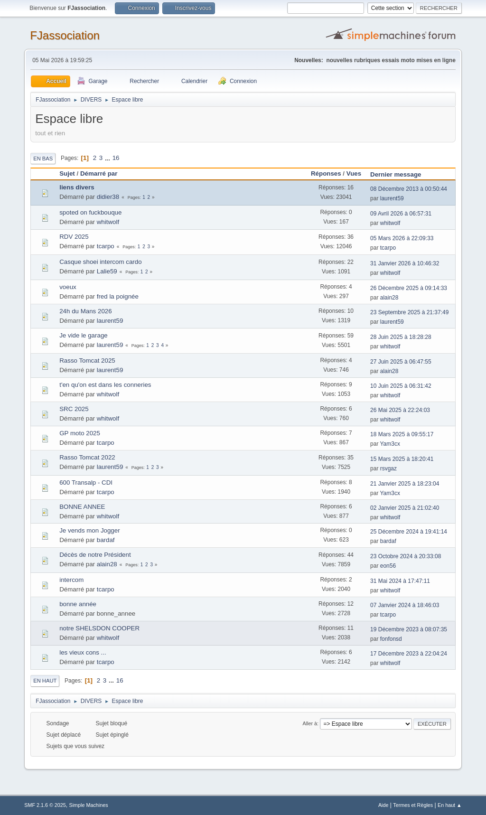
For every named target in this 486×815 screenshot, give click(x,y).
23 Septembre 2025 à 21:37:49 (409, 312)
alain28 (389, 297)
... (108, 157)
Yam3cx (390, 443)
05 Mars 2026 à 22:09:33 (401, 238)
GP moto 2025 (79, 433)
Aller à (309, 723)
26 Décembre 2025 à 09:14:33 (408, 288)
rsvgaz (388, 468)
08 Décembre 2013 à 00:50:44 (408, 189)
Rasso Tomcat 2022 (87, 457)
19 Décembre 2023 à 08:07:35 (408, 629)
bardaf (106, 539)
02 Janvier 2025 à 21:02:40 (404, 508)
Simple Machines (88, 805)
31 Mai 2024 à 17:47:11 (400, 581)
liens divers (76, 187)
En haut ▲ (450, 805)
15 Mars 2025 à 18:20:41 (401, 459)
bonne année (77, 604)
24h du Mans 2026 (85, 311)
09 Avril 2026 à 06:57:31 (400, 213)
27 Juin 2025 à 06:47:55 (400, 361)
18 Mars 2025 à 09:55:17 (401, 434)
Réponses (326, 173)
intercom (71, 579)
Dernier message (400, 174)
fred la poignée (118, 296)
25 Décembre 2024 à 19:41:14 (408, 531)
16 (116, 157)
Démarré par (99, 173)
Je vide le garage (83, 335)
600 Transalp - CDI (85, 482)
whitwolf (108, 221)
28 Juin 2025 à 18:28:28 (400, 337)
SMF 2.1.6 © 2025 (45, 805)
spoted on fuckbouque (90, 212)
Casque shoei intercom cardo (100, 261)
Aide (383, 805)
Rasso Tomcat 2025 (87, 360)
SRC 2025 (74, 408)
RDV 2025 (74, 236)
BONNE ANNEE (82, 506)
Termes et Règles (413, 805)
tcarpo (105, 246)
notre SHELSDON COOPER (99, 628)
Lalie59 (107, 271)
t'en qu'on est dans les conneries (105, 384)
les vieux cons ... (82, 652)
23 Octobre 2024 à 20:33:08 (405, 556)
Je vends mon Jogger (89, 530)
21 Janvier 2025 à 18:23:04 (404, 483)
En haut (44, 681)
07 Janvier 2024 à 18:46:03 (404, 605)
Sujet (67, 173)
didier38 (108, 196)
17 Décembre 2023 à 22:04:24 (408, 653)
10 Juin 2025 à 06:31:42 (400, 386)
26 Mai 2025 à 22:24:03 (400, 410)
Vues (353, 173)
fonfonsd (391, 639)
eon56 (388, 565)
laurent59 (392, 198)
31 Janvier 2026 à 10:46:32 (404, 263)
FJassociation (65, 35)
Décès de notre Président (95, 554)
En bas (43, 158)
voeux (67, 286)
